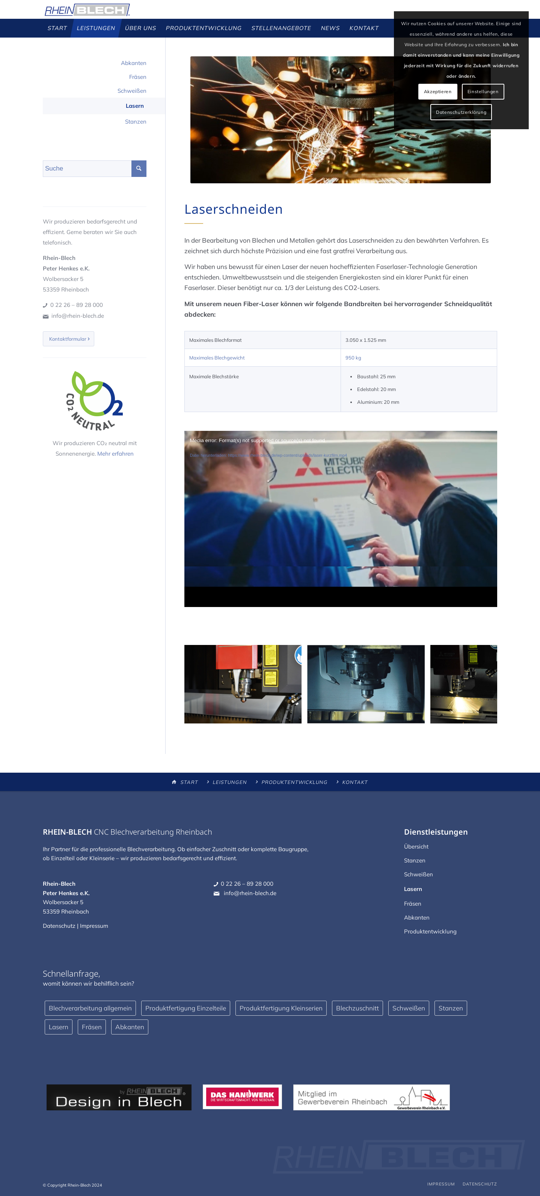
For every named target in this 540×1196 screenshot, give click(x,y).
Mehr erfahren (115, 453)
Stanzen (135, 121)
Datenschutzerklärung (461, 112)
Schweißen (132, 90)
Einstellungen (483, 91)
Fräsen (137, 76)
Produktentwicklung (294, 782)
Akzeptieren (438, 91)
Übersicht (416, 846)
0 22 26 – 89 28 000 (76, 304)
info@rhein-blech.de (77, 315)
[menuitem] (57, 28)
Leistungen (229, 782)
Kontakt (355, 782)
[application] (340, 519)
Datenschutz (59, 925)
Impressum (94, 925)
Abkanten (133, 62)
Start (189, 782)
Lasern (135, 105)
